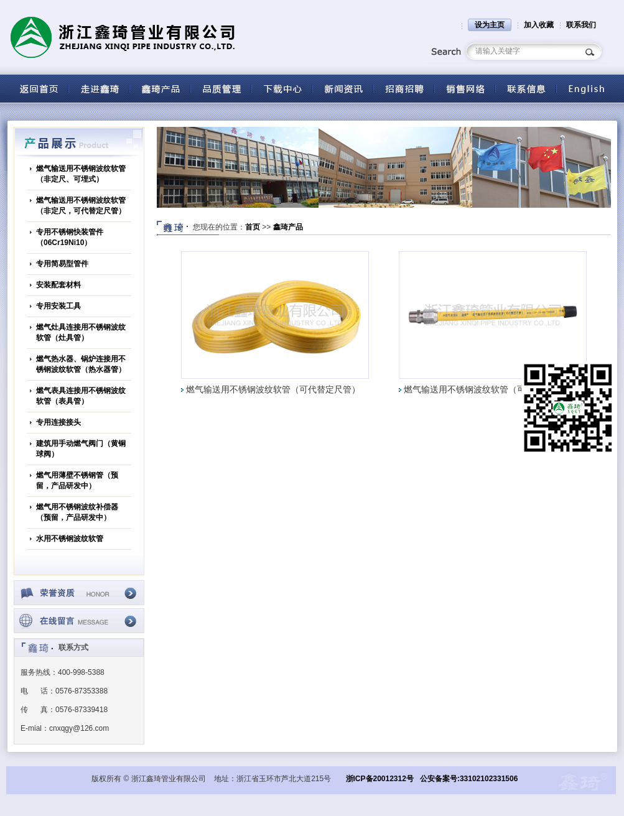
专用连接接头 (58, 422)
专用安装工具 (58, 306)
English (586, 89)
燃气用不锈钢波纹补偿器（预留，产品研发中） (77, 512)
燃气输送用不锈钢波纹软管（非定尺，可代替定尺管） (81, 205)
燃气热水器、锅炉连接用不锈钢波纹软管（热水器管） (81, 364)
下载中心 (281, 89)
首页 (252, 227)
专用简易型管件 (62, 263)
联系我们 (581, 25)
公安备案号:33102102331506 (469, 778)
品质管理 (220, 89)
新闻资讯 (342, 89)
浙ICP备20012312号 (380, 778)
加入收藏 (539, 25)
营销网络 (464, 89)
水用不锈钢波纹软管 (69, 538)
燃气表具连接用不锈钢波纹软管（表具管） (81, 396)
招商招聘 (403, 89)
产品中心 (159, 89)
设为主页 (490, 25)
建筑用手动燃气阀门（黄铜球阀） (81, 448)
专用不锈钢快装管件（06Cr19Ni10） (69, 237)
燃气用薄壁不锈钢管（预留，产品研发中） (77, 480)
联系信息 (525, 89)
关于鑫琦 (98, 89)
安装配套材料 (58, 284)
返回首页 (37, 89)
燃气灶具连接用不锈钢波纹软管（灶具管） (81, 332)
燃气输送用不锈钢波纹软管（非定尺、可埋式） (81, 173)
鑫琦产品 (288, 227)
